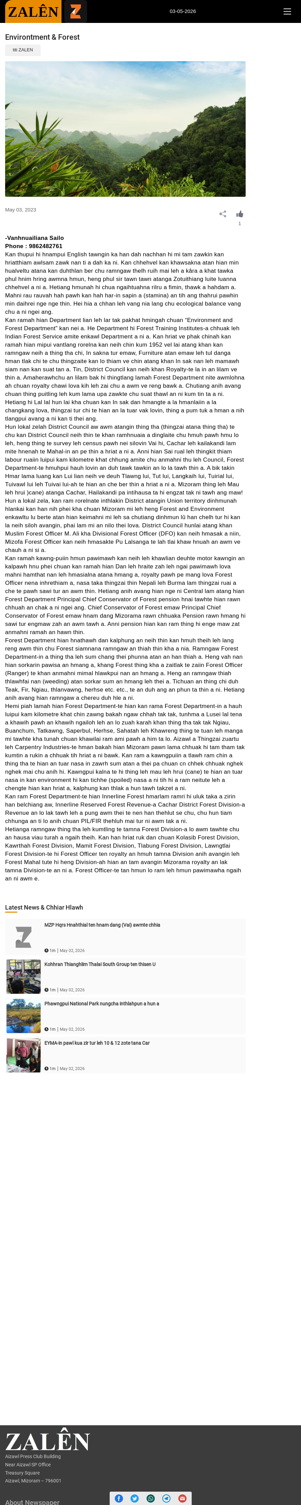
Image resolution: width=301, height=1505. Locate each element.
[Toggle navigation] (287, 11)
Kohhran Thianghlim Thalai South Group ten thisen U (99, 964)
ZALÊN (33, 12)
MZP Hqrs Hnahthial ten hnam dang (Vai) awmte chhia (102, 925)
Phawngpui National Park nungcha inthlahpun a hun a (101, 1003)
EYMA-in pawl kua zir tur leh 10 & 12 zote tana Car (97, 1043)
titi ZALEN (23, 49)
